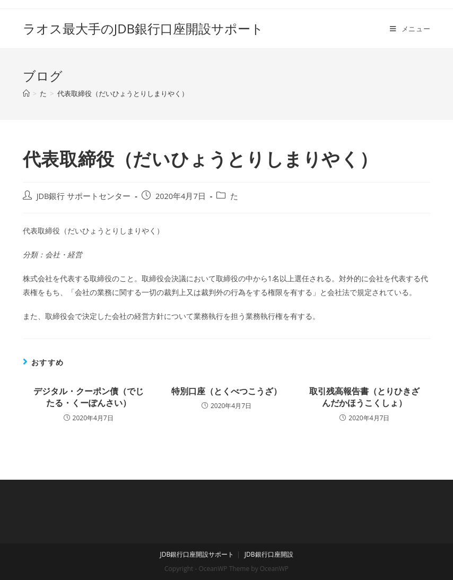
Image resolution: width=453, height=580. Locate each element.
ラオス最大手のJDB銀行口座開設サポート (143, 28)
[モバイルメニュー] (410, 28)
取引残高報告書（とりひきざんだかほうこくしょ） (364, 397)
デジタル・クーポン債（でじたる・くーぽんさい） (88, 397)
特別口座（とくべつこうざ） (226, 391)
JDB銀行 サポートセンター (84, 196)
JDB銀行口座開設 (269, 554)
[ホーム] (26, 93)
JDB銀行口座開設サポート (197, 554)
